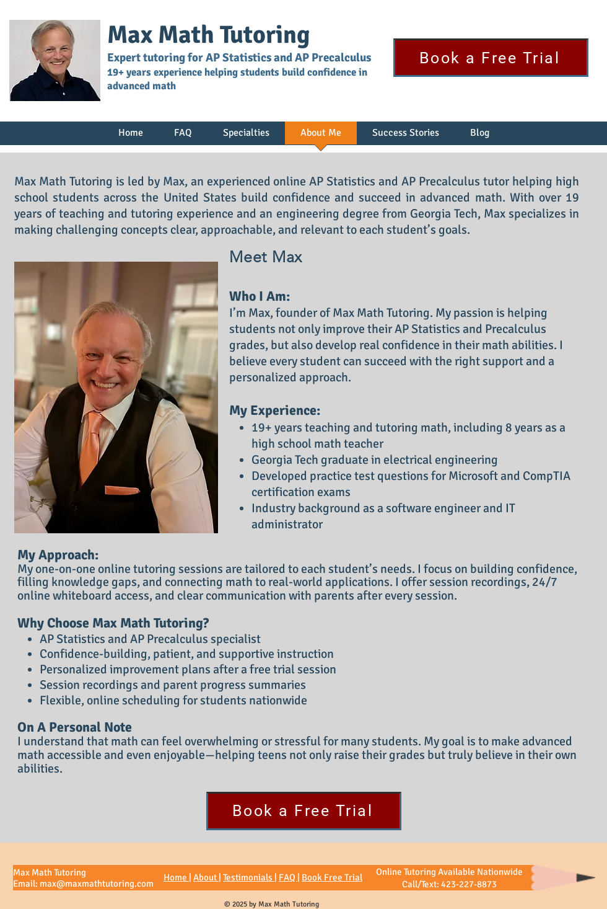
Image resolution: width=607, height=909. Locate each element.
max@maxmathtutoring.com (97, 883)
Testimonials (248, 877)
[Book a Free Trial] (490, 57)
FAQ (288, 877)
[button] (246, 137)
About (206, 877)
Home (176, 877)
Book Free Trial (332, 877)
